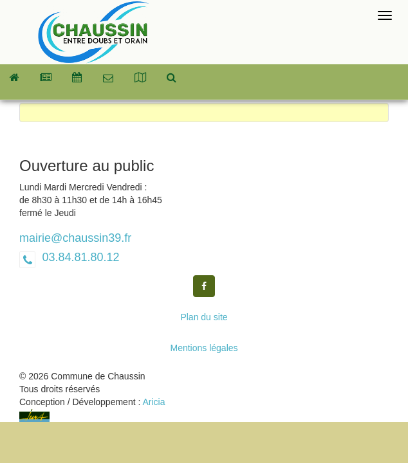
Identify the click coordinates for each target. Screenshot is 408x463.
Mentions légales (203, 348)
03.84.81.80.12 (79, 257)
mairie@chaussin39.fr (75, 238)
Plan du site (203, 317)
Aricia (153, 402)
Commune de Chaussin (94, 31)
